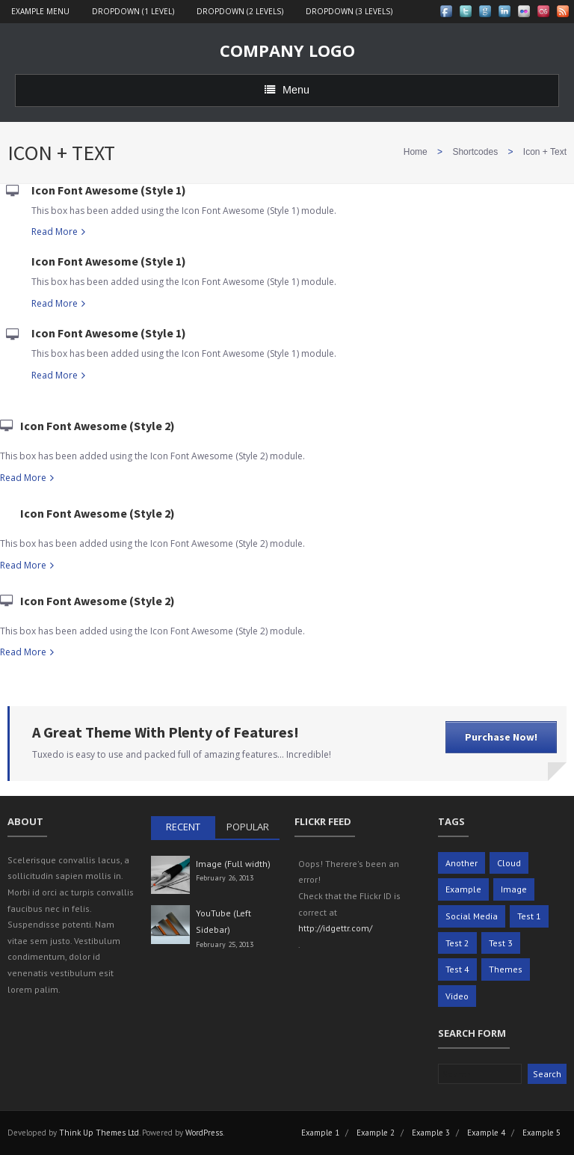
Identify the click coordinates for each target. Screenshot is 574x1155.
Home (416, 152)
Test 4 (457, 969)
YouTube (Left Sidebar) (223, 921)
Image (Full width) (233, 863)
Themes (505, 969)
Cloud (509, 862)
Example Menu (40, 11)
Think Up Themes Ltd (99, 1132)
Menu (287, 90)
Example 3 (431, 1132)
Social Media (471, 916)
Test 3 (501, 943)
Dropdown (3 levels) (349, 11)
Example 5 (541, 1132)
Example (463, 889)
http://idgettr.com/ (335, 928)
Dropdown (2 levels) (240, 11)
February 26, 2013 (224, 878)
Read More (54, 231)
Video (457, 996)
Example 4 (486, 1132)
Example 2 (376, 1132)
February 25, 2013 (224, 944)
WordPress (204, 1132)
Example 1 (320, 1132)
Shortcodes (475, 152)
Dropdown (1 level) (133, 11)
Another (461, 862)
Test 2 (457, 943)
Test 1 (529, 916)
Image (514, 889)
